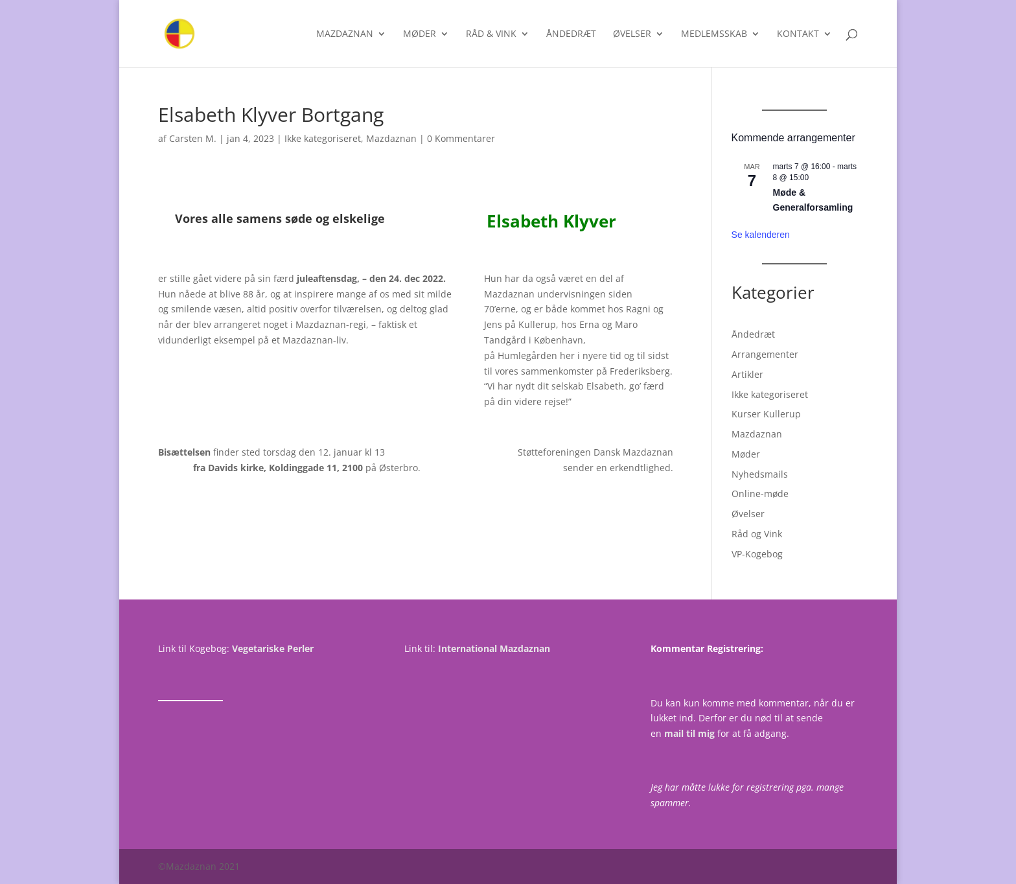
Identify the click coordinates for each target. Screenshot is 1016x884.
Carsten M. (192, 138)
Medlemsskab (714, 34)
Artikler (747, 374)
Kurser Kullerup (766, 414)
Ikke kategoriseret (322, 138)
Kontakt (798, 34)
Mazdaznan (344, 34)
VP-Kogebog (757, 554)
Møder (419, 34)
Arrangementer (765, 354)
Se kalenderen (761, 234)
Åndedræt (571, 34)
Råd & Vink (491, 34)
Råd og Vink (757, 534)
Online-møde (760, 493)
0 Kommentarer (461, 138)
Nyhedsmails (760, 474)
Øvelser (632, 34)
